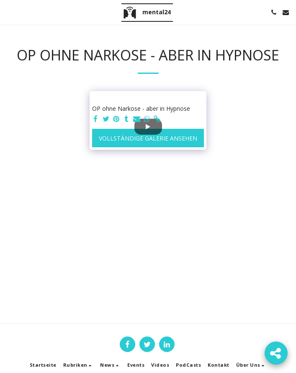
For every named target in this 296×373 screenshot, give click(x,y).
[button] (9, 12)
